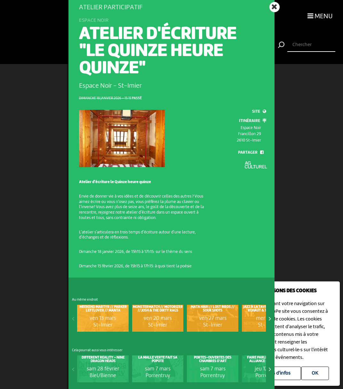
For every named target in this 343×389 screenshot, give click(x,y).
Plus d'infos (278, 373)
